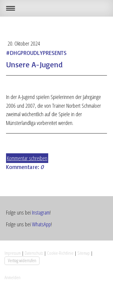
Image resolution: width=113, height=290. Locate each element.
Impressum (13, 253)
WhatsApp (41, 224)
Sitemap (83, 253)
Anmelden (12, 277)
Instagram (41, 212)
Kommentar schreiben (27, 158)
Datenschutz (34, 253)
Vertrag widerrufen (22, 260)
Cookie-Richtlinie (60, 253)
